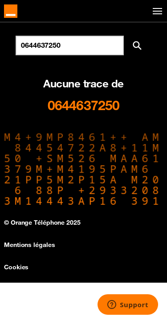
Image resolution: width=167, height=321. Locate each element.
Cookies (16, 267)
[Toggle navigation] (156, 11)
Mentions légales (29, 244)
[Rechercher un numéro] (70, 45)
